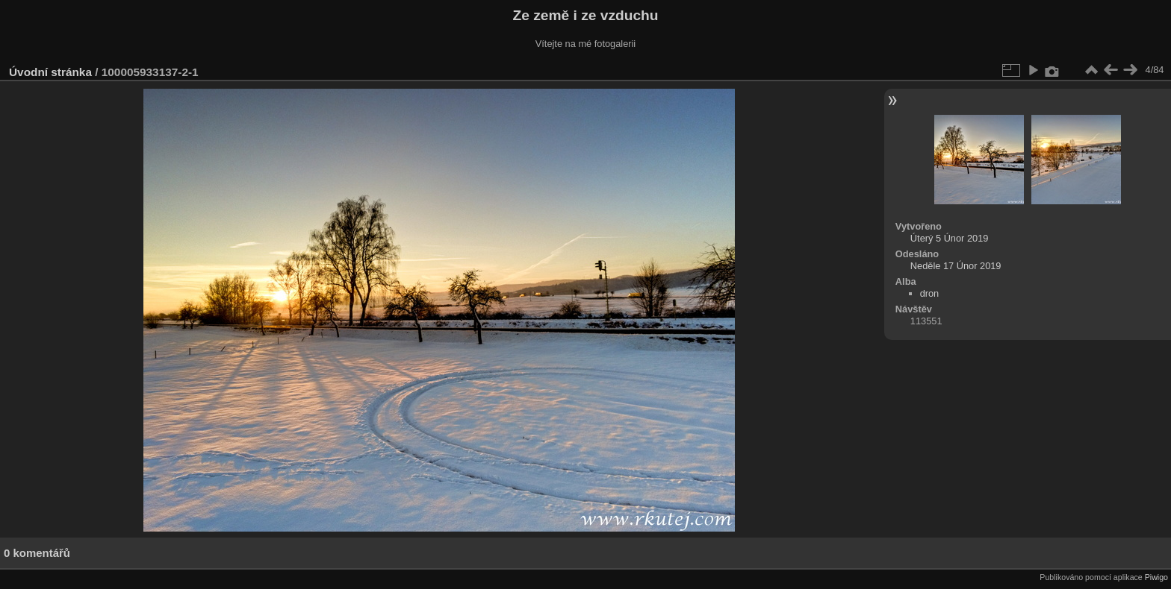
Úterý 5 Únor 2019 (949, 238)
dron (929, 293)
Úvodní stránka (50, 72)
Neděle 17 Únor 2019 (955, 265)
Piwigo (1156, 577)
